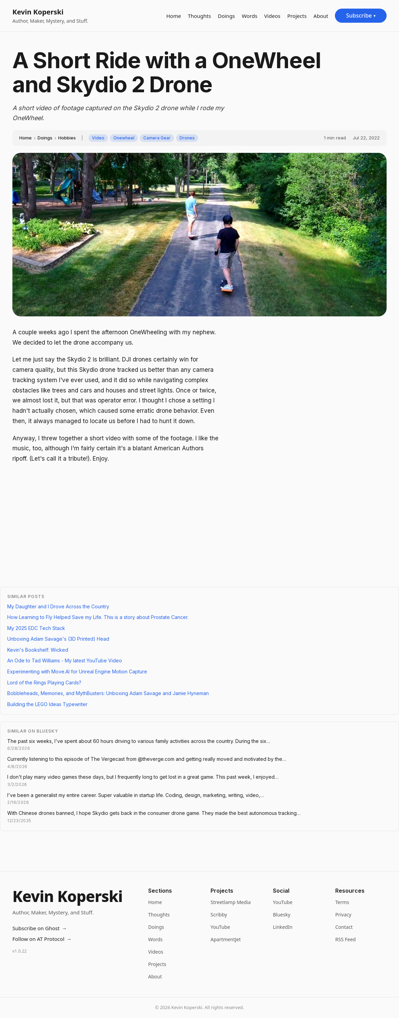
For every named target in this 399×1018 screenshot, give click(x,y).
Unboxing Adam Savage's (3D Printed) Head (58, 639)
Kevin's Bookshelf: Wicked (37, 650)
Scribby (219, 914)
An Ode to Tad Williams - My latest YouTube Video (64, 660)
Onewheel (123, 137)
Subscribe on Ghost (39, 928)
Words (249, 15)
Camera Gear (157, 137)
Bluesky (281, 914)
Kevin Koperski (37, 12)
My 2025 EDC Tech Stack (36, 628)
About (321, 15)
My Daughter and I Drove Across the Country (58, 606)
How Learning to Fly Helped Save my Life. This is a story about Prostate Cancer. (97, 617)
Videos (272, 15)
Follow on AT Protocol (42, 939)
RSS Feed (345, 939)
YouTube (220, 927)
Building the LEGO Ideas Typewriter (47, 704)
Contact (344, 927)
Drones (187, 137)
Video (98, 137)
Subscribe (361, 15)
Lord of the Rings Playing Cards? (44, 682)
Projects (297, 15)
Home (173, 15)
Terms (342, 902)
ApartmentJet (226, 939)
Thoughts (199, 15)
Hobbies (67, 137)
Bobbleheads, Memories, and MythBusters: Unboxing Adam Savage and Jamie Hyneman (108, 693)
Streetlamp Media (231, 902)
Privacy (343, 914)
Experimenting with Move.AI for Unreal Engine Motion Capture (77, 671)
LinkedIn (283, 927)
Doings (226, 15)
